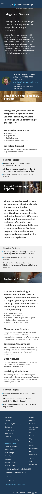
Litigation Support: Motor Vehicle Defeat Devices (18, 176)
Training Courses (10, 462)
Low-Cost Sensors (11, 446)
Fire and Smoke (10, 430)
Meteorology (9, 453)
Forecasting (9, 433)
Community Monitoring (13, 424)
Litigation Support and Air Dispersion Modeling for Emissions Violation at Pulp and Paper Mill (20, 265)
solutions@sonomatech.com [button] (15, 484)
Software (8, 459)
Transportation (10, 465)
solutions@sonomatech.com (25, 82)
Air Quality (8, 417)
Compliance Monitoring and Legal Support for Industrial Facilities (19, 164)
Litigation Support (11, 443)
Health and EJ (9, 437)
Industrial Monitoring (12, 440)
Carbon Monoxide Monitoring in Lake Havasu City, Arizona (20, 405)
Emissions (8, 427)
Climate (7, 421)
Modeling (8, 456)
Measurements (10, 449)
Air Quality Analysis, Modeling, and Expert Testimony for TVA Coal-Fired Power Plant (19, 170)
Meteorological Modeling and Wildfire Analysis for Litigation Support (17, 400)
